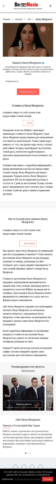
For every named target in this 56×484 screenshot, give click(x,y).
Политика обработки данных (27, 479)
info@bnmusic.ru (12, 81)
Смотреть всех (28, 370)
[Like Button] (43, 29)
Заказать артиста (23, 404)
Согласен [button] (48, 479)
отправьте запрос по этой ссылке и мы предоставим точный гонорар (22, 118)
